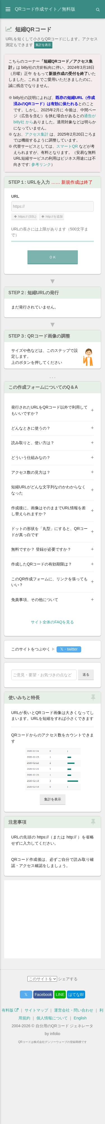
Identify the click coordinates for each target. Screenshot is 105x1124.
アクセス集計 (36, 134)
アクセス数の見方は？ (30, 472)
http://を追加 (51, 216)
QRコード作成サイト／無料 (45, 9)
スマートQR (67, 146)
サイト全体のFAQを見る (52, 622)
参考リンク (41, 164)
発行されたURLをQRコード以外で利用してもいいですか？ (49, 410)
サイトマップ (36, 1088)
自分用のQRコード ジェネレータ (65, 1104)
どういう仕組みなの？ (30, 457)
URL (15, 196)
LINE (60, 1072)
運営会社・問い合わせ (73, 1088)
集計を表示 (43, 44)
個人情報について (52, 1096)
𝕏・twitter (69, 649)
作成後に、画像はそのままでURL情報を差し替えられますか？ (48, 511)
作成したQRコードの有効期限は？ (41, 564)
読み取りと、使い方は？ (32, 442)
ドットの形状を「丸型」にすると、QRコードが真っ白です (49, 531)
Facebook (43, 1072)
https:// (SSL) (24, 216)
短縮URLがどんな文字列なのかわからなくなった (48, 490)
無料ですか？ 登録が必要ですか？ (41, 549)
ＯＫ (52, 257)
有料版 (10, 1088)
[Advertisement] (52, 919)
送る (86, 675)
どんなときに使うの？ (30, 428)
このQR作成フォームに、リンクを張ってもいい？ (49, 582)
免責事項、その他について (34, 599)
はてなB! (76, 1072)
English (80, 1096)
